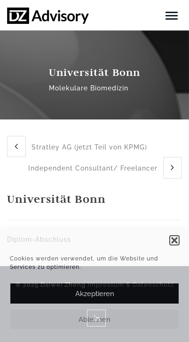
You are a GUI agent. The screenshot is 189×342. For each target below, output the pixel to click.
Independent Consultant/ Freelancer (105, 167)
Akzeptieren (94, 294)
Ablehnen (94, 319)
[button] (174, 240)
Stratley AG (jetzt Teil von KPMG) (77, 146)
